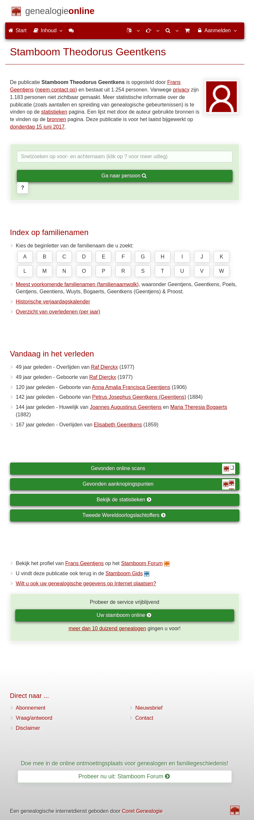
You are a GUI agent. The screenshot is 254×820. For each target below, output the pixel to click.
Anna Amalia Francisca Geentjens (131, 387)
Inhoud (47, 30)
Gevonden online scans (163, 469)
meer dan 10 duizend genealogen (107, 628)
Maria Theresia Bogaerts (198, 407)
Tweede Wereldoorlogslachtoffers (124, 515)
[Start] (60, 12)
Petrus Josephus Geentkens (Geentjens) (139, 397)
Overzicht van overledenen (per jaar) (58, 311)
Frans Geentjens (84, 563)
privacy (181, 89)
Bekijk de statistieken (124, 499)
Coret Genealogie (142, 811)
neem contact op (56, 89)
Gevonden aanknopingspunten (159, 484)
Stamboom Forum (142, 563)
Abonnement (31, 708)
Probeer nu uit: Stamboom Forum (124, 776)
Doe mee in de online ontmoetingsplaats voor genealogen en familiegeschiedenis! (124, 763)
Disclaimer (28, 728)
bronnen (56, 119)
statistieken (54, 112)
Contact (144, 718)
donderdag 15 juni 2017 (37, 127)
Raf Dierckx (104, 367)
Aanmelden (216, 30)
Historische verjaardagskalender (53, 301)
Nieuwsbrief (149, 708)
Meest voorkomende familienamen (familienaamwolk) (77, 284)
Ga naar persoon (124, 175)
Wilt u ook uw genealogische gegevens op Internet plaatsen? (86, 583)
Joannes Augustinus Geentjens (126, 407)
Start (17, 30)
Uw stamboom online (124, 615)
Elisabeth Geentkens (118, 424)
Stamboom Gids (124, 573)
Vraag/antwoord (34, 718)
